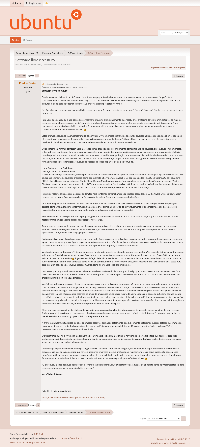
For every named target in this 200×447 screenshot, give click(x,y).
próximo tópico (177, 67)
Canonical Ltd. (76, 438)
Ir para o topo (21, 405)
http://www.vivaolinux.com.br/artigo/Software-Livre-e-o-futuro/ (73, 397)
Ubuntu (63, 438)
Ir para (143, 418)
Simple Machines (37, 442)
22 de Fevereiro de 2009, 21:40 (56, 84)
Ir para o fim (21, 76)
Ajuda (153, 443)
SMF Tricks (39, 434)
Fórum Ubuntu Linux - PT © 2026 (173, 439)
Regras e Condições (166, 443)
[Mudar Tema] (46, 3)
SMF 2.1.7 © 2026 (19, 442)
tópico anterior (159, 67)
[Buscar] (171, 33)
